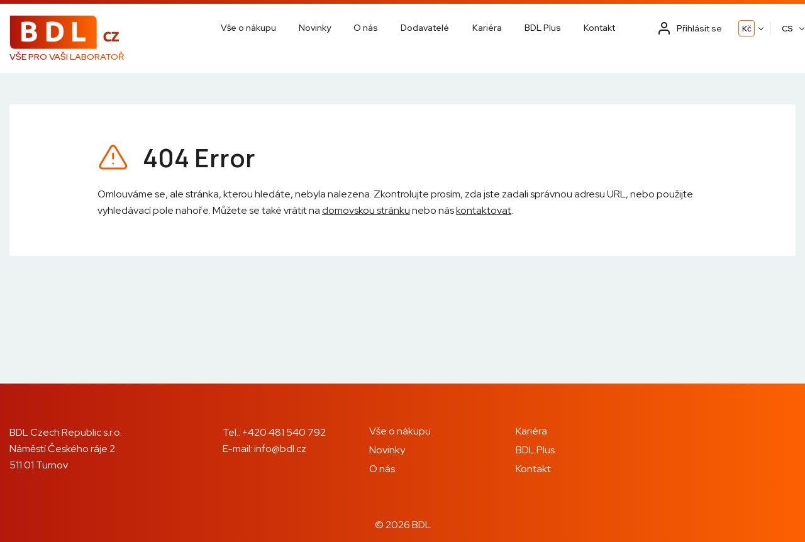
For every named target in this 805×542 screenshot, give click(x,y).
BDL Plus (543, 27)
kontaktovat (483, 210)
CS (787, 28)
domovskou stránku (366, 210)
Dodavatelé (425, 27)
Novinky (315, 27)
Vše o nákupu (248, 27)
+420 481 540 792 (284, 432)
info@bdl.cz (280, 448)
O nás (365, 27)
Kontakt (599, 27)
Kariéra (487, 27)
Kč (747, 28)
